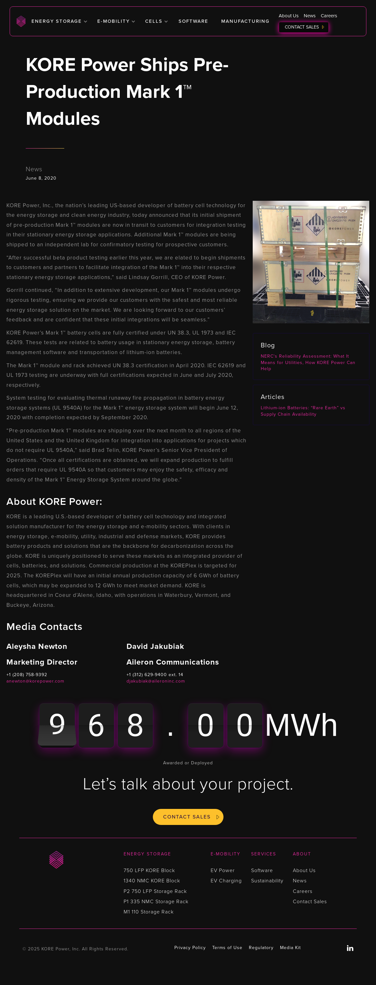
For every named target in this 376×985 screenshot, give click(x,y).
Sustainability (267, 881)
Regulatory (261, 947)
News (310, 16)
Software (193, 21)
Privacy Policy (190, 947)
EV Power (223, 870)
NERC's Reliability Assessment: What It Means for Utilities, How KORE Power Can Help (308, 362)
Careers (329, 16)
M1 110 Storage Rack (149, 912)
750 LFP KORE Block (149, 870)
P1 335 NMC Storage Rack (156, 901)
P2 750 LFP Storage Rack (155, 891)
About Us (289, 16)
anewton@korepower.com (35, 681)
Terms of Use (227, 947)
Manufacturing (245, 21)
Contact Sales (302, 27)
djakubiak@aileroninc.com (156, 681)
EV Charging (226, 881)
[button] (59, 21)
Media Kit (290, 947)
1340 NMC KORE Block (152, 881)
